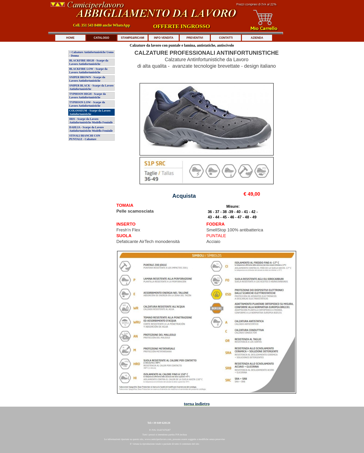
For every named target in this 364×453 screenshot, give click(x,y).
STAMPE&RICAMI (132, 37)
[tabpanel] (206, 65)
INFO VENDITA (163, 37)
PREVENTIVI (194, 37)
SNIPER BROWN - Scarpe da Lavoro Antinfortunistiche (87, 79)
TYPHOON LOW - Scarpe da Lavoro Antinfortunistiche (87, 104)
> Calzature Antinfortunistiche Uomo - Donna (91, 54)
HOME (70, 37)
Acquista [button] (184, 196)
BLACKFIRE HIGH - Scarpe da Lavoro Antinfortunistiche (88, 62)
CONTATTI (226, 37)
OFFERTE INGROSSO (181, 26)
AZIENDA (257, 37)
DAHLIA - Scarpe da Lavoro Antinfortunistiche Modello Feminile (91, 129)
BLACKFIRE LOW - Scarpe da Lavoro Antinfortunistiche (88, 70)
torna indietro (197, 403)
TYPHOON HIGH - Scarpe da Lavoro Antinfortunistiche (87, 95)
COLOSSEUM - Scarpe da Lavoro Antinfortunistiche (89, 112)
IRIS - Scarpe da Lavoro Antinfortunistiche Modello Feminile (91, 120)
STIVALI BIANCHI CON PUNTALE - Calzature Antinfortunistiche (84, 139)
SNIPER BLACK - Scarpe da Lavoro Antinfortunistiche (91, 87)
